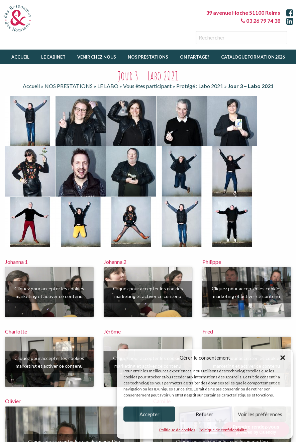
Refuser (204, 414)
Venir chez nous (96, 57)
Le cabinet (53, 57)
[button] (282, 357)
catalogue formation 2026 (253, 57)
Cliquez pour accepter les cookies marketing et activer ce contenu (49, 292)
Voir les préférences (260, 414)
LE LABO (107, 86)
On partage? (194, 57)
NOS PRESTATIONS (68, 86)
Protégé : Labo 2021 (199, 86)
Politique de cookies (177, 429)
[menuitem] (20, 57)
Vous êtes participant (147, 86)
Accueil (20, 57)
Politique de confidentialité (223, 429)
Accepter (149, 414)
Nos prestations (148, 57)
